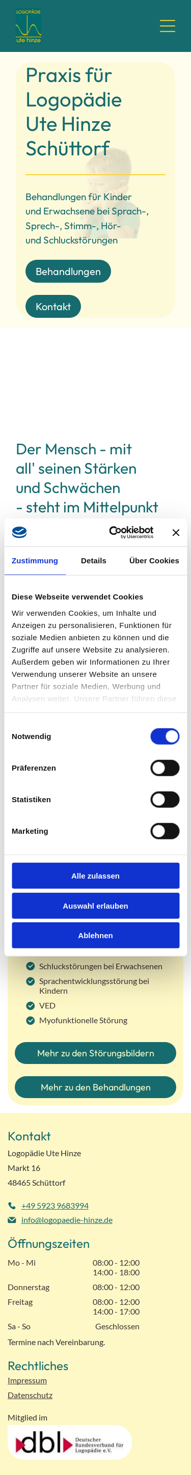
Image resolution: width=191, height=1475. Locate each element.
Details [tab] (93, 560)
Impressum (27, 1380)
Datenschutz (30, 1395)
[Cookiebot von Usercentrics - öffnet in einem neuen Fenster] (113, 532)
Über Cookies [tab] (154, 560)
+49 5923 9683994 (55, 1205)
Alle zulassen (95, 875)
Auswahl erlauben (95, 906)
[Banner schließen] (175, 532)
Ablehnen (95, 935)
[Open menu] (167, 26)
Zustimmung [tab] (35, 560)
